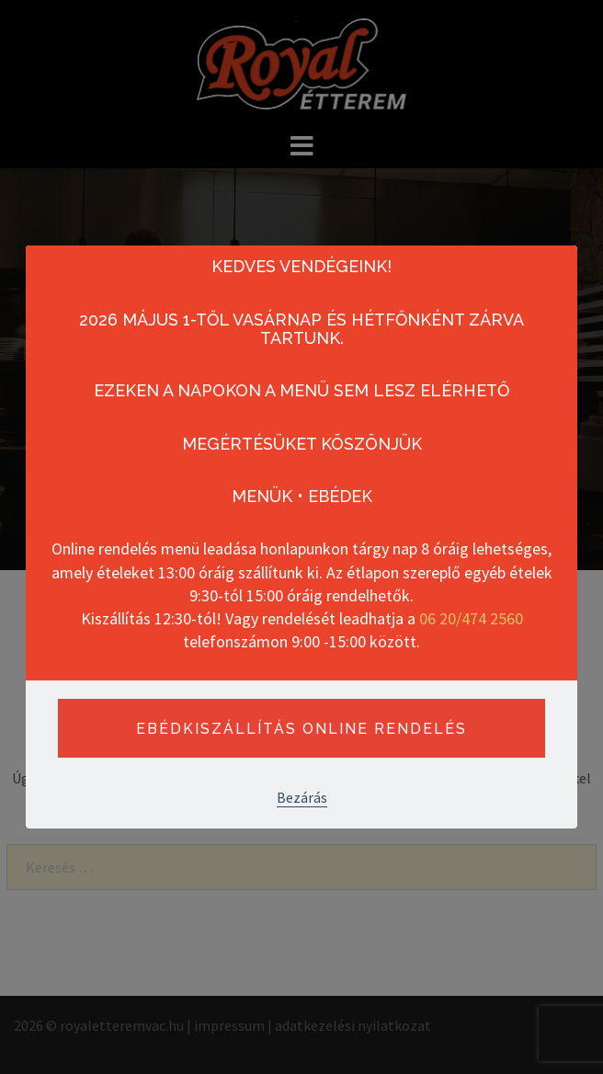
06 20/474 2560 (471, 618)
